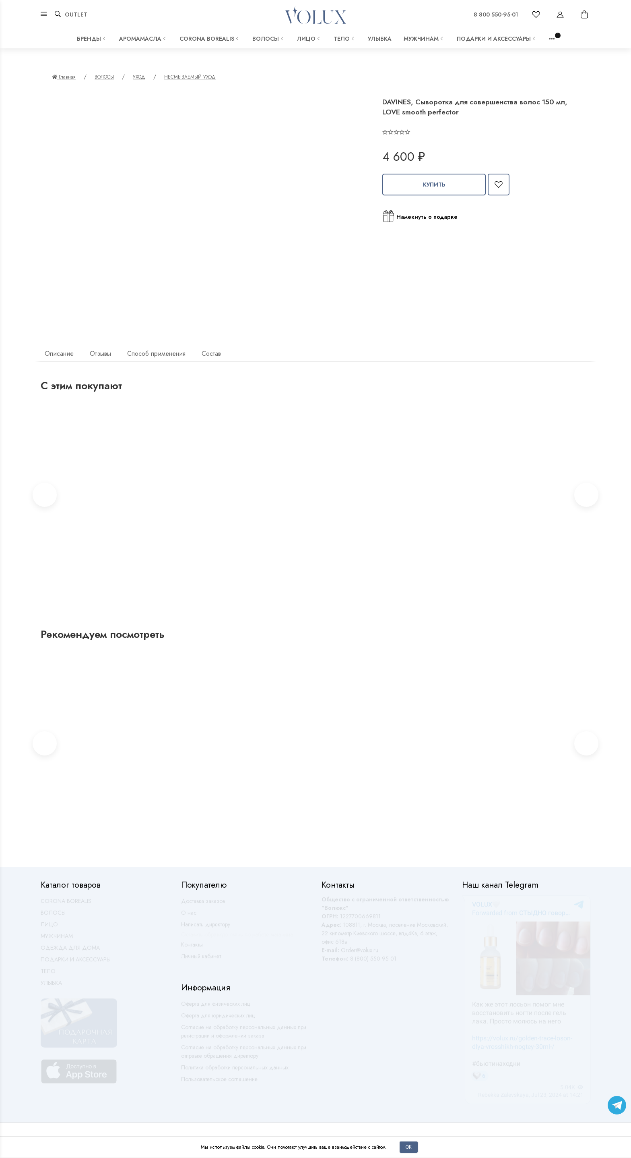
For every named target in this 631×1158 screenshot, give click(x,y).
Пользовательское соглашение (219, 1083)
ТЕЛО (345, 39)
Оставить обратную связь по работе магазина (237, 938)
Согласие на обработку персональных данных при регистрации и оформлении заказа (243, 1035)
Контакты (192, 948)
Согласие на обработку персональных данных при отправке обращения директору (243, 1055)
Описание (59, 353)
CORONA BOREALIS (209, 39)
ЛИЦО (309, 39)
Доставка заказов (203, 905)
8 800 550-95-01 (496, 14)
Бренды (92, 39)
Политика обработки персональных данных (235, 1071)
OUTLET (76, 14)
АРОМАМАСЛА (143, 39)
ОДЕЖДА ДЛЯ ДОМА (70, 951)
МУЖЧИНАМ (424, 39)
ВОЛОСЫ (268, 39)
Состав (211, 353)
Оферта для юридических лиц (218, 1019)
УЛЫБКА (380, 39)
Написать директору (205, 928)
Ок (409, 1146)
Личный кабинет (201, 960)
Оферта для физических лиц (215, 1007)
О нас (188, 916)
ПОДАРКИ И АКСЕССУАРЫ (497, 39)
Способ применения (156, 353)
